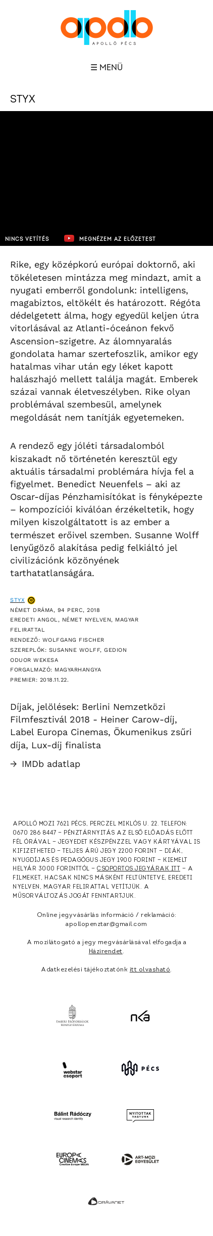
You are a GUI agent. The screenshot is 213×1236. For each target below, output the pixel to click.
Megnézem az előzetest (110, 238)
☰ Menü (106, 68)
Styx (17, 600)
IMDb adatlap (45, 763)
